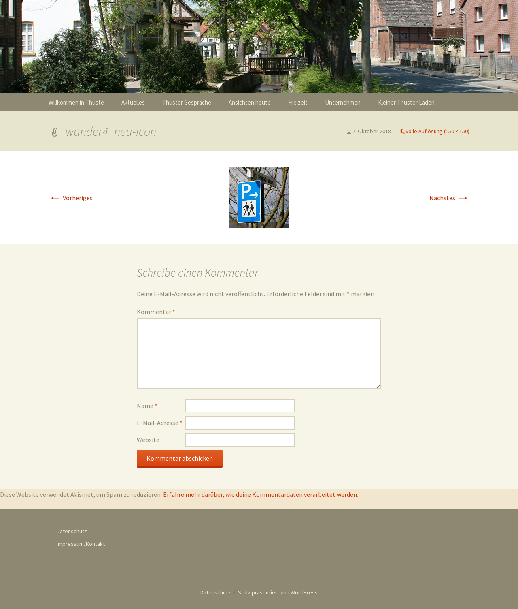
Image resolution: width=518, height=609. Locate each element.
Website (148, 440)
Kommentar (156, 312)
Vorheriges (71, 198)
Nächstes (449, 198)
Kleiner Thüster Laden (406, 102)
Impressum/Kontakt (81, 543)
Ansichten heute (250, 102)
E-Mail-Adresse (160, 423)
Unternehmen (343, 102)
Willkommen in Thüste (76, 102)
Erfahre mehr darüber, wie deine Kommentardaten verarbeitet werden (260, 494)
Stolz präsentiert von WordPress (278, 592)
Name (147, 406)
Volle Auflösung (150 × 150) (437, 131)
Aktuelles (133, 102)
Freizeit (298, 102)
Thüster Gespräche (186, 102)
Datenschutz (72, 531)
